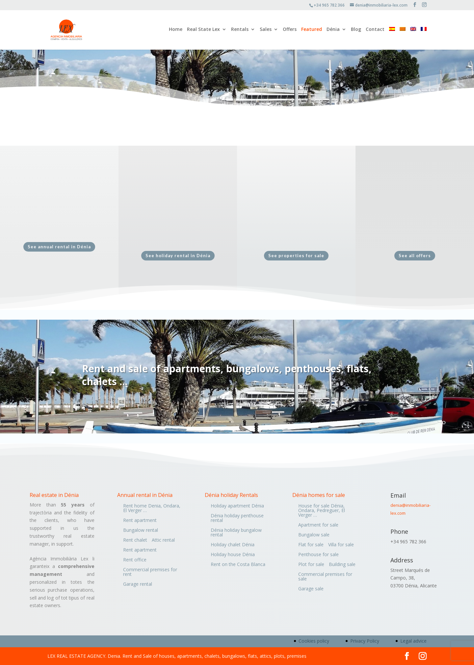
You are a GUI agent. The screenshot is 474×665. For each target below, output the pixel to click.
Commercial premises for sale (325, 577)
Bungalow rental (140, 530)
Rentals (240, 30)
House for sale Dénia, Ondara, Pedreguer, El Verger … (321, 511)
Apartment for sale (318, 525)
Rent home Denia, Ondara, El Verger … (151, 508)
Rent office (134, 560)
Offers (290, 30)
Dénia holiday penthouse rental (237, 518)
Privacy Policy (364, 641)
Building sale (342, 564)
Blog (356, 30)
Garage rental (137, 584)
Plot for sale (311, 564)
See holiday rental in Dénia (177, 255)
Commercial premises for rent (150, 572)
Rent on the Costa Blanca (238, 564)
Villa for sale (341, 545)
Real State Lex (203, 30)
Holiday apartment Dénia (237, 506)
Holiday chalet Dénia (232, 545)
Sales (266, 30)
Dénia (333, 30)
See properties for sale (296, 255)
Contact (375, 30)
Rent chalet (135, 540)
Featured (311, 30)
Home (175, 30)
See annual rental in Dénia (59, 246)
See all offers (415, 255)
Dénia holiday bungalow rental (236, 533)
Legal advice (413, 641)
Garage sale (311, 589)
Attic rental (163, 540)
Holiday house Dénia (233, 554)
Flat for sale (311, 545)
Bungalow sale (313, 535)
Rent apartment (140, 520)
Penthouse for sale (318, 554)
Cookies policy (314, 641)
